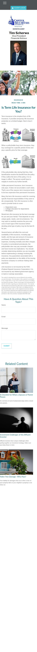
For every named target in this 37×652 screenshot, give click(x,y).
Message (4, 328)
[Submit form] (6, 345)
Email (3, 316)
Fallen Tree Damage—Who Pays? (13, 477)
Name (3, 305)
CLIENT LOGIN (18, 8)
